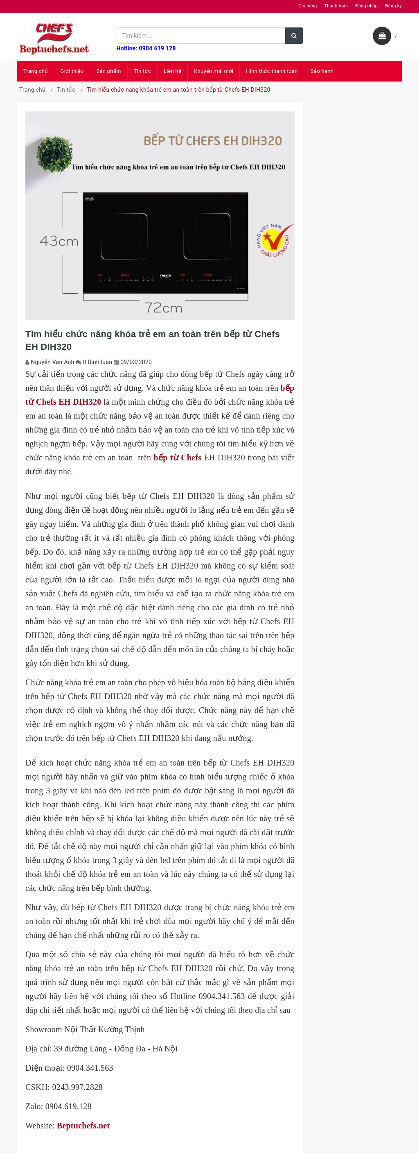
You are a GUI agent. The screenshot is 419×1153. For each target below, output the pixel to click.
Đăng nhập (366, 6)
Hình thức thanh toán (271, 71)
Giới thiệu (72, 71)
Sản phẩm (109, 71)
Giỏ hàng (307, 6)
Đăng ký (393, 6)
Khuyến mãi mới (213, 71)
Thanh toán (336, 6)
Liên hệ (172, 71)
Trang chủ (35, 71)
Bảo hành (322, 71)
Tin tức (142, 71)
